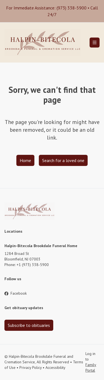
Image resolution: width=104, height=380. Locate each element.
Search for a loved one (63, 160)
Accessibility (55, 367)
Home (25, 160)
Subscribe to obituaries (29, 325)
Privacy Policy (30, 367)
